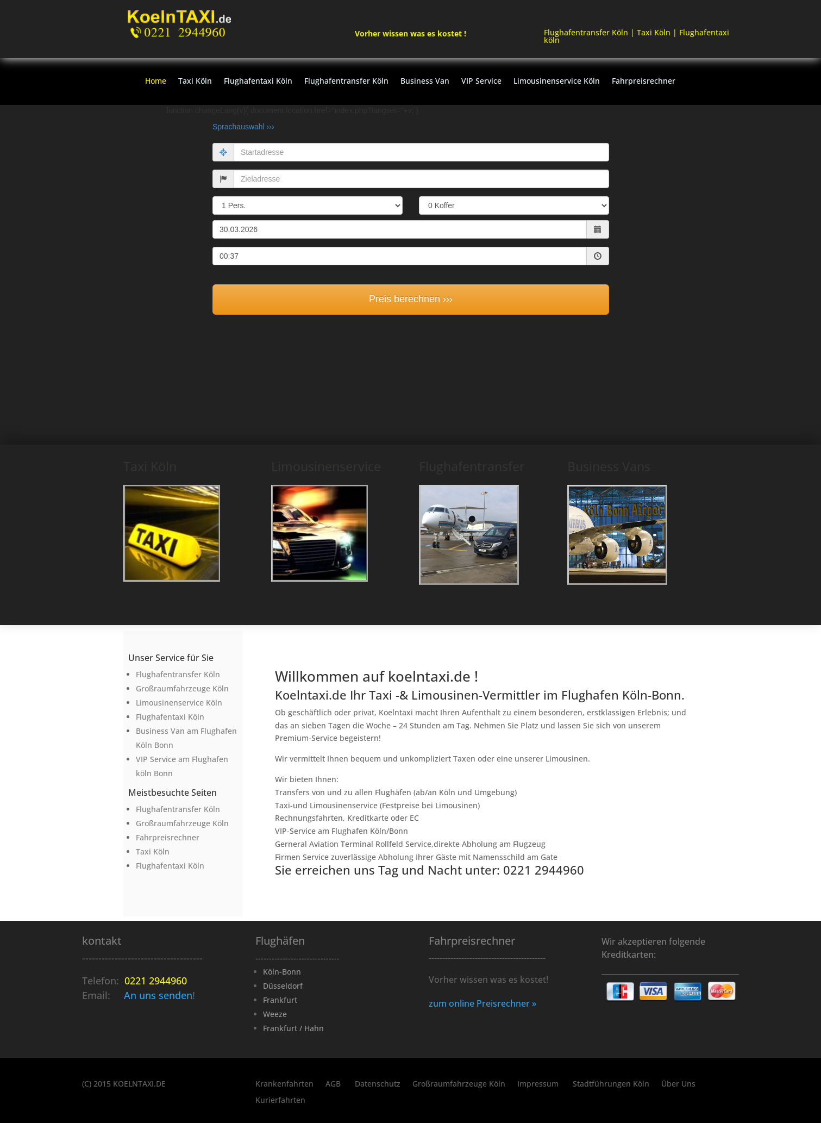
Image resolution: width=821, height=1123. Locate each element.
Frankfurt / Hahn (293, 1028)
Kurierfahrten (280, 1100)
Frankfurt (280, 1000)
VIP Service (481, 81)
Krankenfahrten (284, 1084)
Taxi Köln (195, 81)
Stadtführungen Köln (611, 1084)
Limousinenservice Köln (556, 81)
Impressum (539, 1084)
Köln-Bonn (282, 971)
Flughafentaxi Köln (258, 81)
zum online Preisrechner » (482, 1003)
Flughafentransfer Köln (346, 81)
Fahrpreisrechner (643, 81)
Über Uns (678, 1084)
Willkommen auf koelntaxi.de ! (376, 676)
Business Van (424, 81)
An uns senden (158, 995)
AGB (334, 1084)
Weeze (275, 1014)
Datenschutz (377, 1084)
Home (155, 81)
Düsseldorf (283, 986)
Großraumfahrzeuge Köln (458, 1084)
